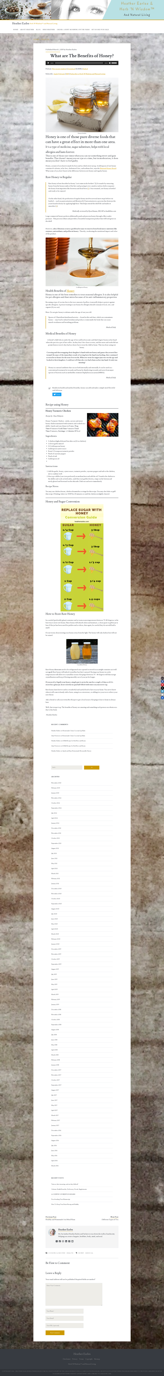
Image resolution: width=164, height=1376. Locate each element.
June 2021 (54, 858)
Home (15, 29)
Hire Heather (49, 29)
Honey (70, 291)
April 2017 (54, 1110)
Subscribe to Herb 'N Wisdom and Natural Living (87, 74)
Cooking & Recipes (56, 1253)
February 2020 (55, 939)
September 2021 (56, 843)
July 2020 (54, 914)
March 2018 (54, 1055)
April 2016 (54, 1161)
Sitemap (97, 1359)
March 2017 (55, 1115)
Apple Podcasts (59, 74)
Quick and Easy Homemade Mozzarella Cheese (77, 751)
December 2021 (56, 828)
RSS (67, 74)
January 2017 (55, 1125)
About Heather (27, 29)
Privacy (75, 1359)
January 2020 (55, 944)
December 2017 (56, 1070)
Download (71, 69)
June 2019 (54, 979)
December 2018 (56, 1009)
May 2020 (54, 924)
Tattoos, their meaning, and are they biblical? (64, 1184)
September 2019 (56, 964)
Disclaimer (67, 1359)
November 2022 (56, 798)
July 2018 (54, 1035)
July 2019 (54, 974)
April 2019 (54, 989)
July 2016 (54, 1145)
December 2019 (56, 949)
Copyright (89, 1359)
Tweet (58, 394)
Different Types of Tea (110, 1220)
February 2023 (55, 788)
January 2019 (55, 1004)
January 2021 (55, 883)
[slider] (79, 62)
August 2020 (55, 909)
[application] (82, 63)
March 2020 (55, 934)
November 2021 (56, 833)
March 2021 (54, 873)
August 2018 (55, 1030)
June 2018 (54, 1040)
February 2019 (55, 999)
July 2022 (54, 813)
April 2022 (54, 818)
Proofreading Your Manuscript (60, 1199)
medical (89, 1253)
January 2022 (55, 823)
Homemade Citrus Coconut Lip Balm (74, 731)
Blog (38, 29)
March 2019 (55, 994)
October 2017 (55, 1080)
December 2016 (56, 1130)
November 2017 (56, 1075)
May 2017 (54, 1105)
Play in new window (59, 69)
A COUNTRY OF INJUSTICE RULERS (63, 1194)
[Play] (48, 63)
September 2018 (56, 1025)
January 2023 (55, 793)
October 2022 (55, 803)
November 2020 (56, 894)
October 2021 (55, 838)
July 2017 (54, 1095)
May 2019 (54, 984)
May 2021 (54, 863)
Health (45, 39)
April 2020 (54, 929)
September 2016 (56, 1135)
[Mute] (110, 63)
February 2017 (55, 1120)
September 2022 (56, 808)
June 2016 (54, 1150)
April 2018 (54, 1050)
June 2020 (54, 919)
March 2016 (55, 1166)
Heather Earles (20, 23)
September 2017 (56, 1085)
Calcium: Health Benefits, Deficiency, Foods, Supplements (69, 1189)
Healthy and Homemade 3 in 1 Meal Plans (60, 1220)
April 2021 (54, 868)
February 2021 (55, 878)
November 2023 (56, 783)
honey (81, 1253)
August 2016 (55, 1140)
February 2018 (55, 1060)
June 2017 (54, 1100)
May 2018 (54, 1045)
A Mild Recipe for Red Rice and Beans (74, 741)
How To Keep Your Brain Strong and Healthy (65, 1204)
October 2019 (55, 959)
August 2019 (55, 969)
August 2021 (55, 848)
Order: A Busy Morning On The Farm (73, 29)
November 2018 (56, 1014)
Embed (85, 69)
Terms (81, 1359)
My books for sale (100, 29)
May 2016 (54, 1155)
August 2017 (55, 1090)
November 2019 (56, 954)
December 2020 (56, 888)
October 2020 (55, 899)
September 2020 (56, 904)
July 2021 (54, 853)
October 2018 (55, 1019)
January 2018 (55, 1065)
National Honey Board (108, 168)
